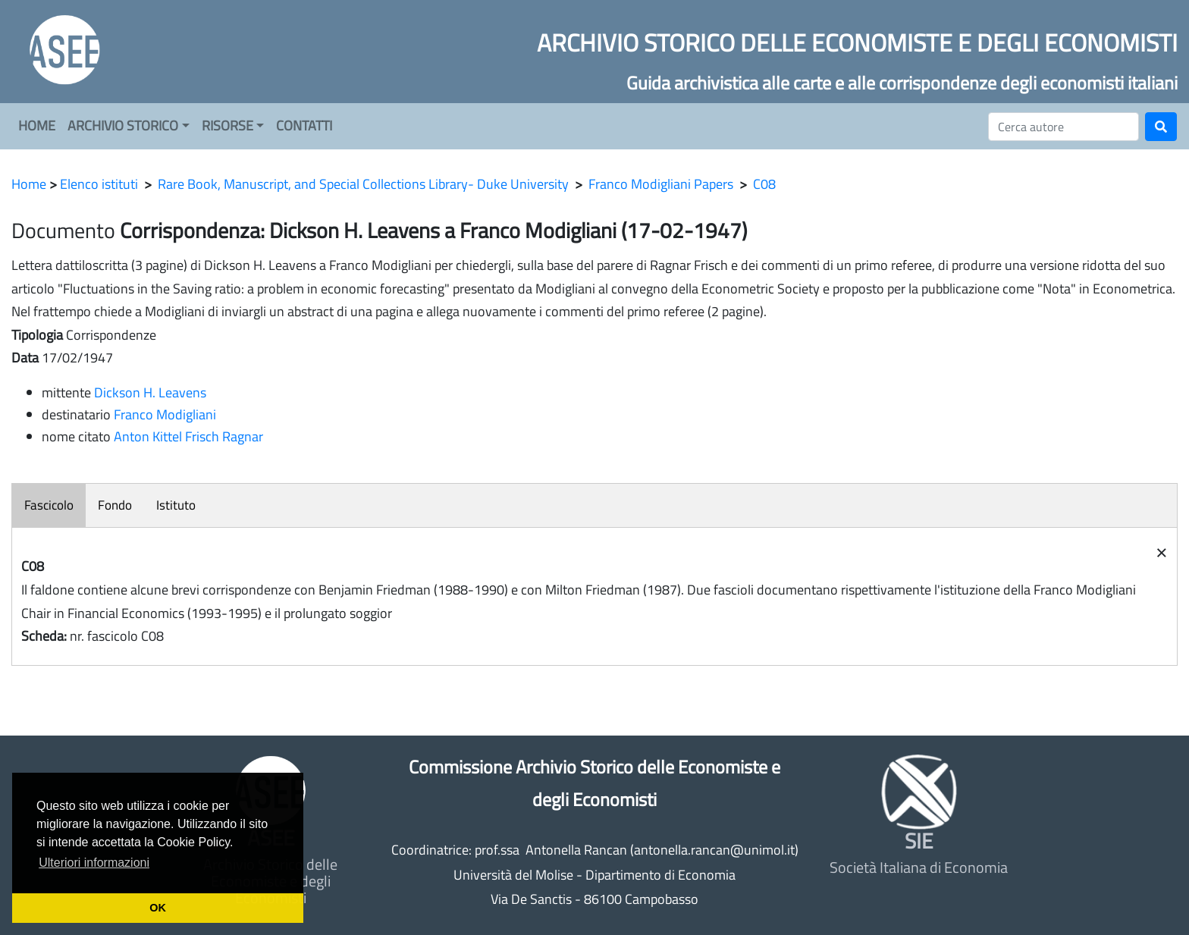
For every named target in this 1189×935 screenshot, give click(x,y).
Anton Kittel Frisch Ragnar (188, 436)
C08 (764, 184)
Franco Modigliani (165, 414)
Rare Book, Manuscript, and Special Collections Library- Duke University (363, 184)
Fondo (115, 505)
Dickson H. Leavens (150, 392)
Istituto (176, 505)
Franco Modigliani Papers (660, 184)
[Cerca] (1063, 126)
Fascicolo (49, 505)
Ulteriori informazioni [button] (94, 862)
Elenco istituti (99, 184)
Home (28, 184)
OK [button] (157, 908)
